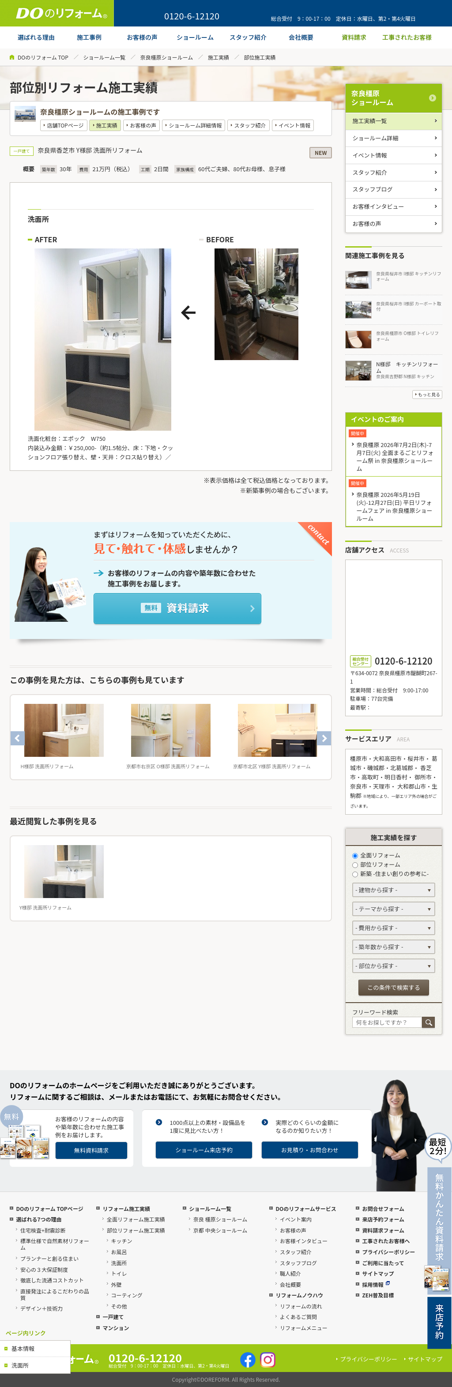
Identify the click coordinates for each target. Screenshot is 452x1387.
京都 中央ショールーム (220, 1230)
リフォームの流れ (301, 1306)
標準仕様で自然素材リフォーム (54, 1244)
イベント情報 (294, 125)
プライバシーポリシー (388, 1251)
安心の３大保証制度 (44, 1269)
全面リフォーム (376, 855)
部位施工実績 (260, 57)
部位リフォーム (376, 864)
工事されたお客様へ (386, 1240)
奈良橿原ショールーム (166, 57)
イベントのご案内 (377, 419)
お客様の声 (143, 125)
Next (324, 738)
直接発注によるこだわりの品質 (54, 1294)
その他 (119, 1306)
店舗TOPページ (65, 125)
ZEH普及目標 (378, 1295)
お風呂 (119, 1251)
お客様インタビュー (378, 206)
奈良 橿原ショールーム (220, 1219)
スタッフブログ (373, 189)
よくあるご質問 (298, 1316)
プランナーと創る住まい (49, 1258)
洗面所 (20, 1365)
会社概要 (290, 1284)
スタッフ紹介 (250, 125)
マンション (115, 1327)
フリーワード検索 (375, 1012)
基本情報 (22, 1348)
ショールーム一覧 (104, 57)
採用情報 (376, 1284)
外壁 (116, 1284)
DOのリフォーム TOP (43, 57)
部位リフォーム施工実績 (136, 1230)
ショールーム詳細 (376, 138)
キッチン (121, 1240)
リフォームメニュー (304, 1327)
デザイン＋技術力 (41, 1308)
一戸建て (113, 1316)
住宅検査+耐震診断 (43, 1230)
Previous (18, 738)
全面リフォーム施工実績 (136, 1219)
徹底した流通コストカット (52, 1280)
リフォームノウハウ (299, 1295)
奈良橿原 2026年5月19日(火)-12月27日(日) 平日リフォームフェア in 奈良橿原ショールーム (394, 506)
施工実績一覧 (370, 121)
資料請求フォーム (383, 1230)
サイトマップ (378, 1273)
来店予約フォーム (383, 1219)
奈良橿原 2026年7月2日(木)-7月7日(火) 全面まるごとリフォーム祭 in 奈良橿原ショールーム (394, 456)
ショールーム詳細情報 (195, 125)
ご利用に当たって (383, 1263)
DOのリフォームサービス (305, 1208)
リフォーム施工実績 (126, 1208)
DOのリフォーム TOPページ (49, 1208)
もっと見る (429, 394)
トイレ (119, 1273)
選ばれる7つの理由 (38, 1219)
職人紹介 (290, 1273)
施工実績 (218, 57)
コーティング (127, 1295)
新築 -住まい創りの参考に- (390, 873)
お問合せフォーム (383, 1208)
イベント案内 (296, 1219)
